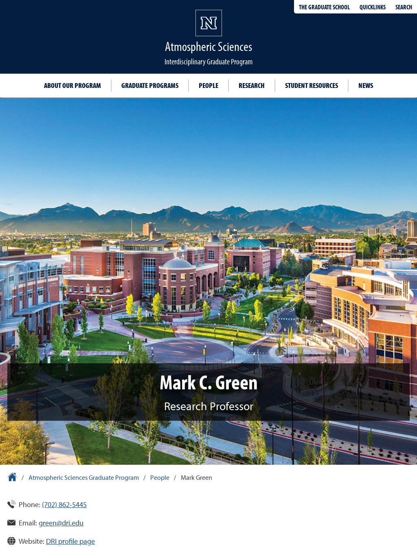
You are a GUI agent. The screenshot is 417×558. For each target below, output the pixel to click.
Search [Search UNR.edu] (403, 7)
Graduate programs (149, 85)
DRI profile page (70, 541)
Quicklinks (373, 7)
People (208, 85)
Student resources (311, 85)
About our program (72, 85)
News (365, 85)
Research (252, 85)
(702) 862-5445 (64, 504)
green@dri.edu (61, 522)
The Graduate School (324, 7)
